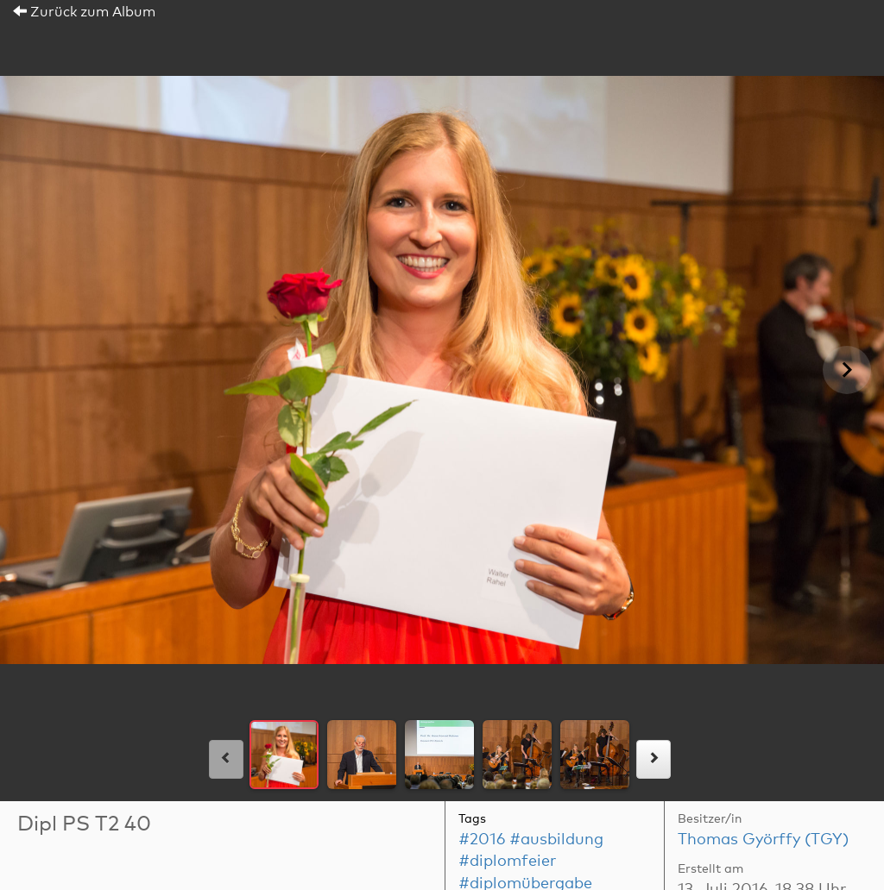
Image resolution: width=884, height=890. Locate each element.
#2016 (481, 840)
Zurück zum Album (84, 12)
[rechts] (653, 759)
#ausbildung (556, 840)
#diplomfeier (507, 861)
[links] (226, 759)
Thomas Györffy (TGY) (763, 840)
